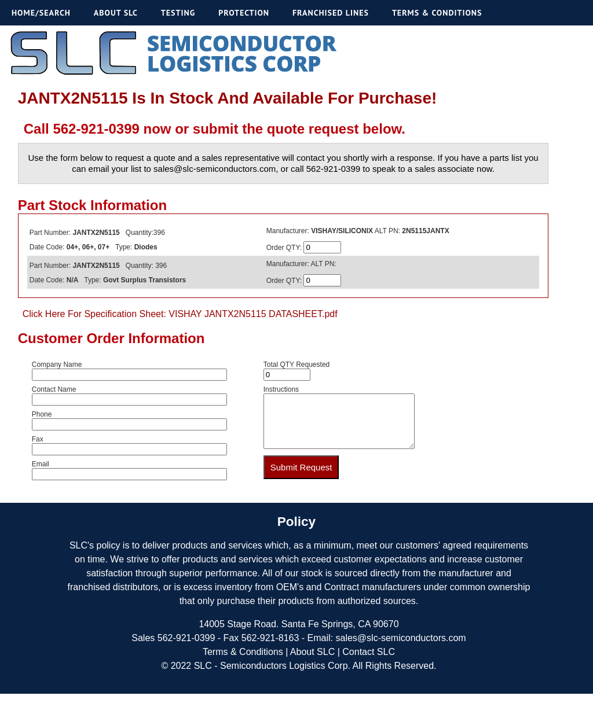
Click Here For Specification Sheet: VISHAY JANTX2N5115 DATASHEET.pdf (180, 314)
